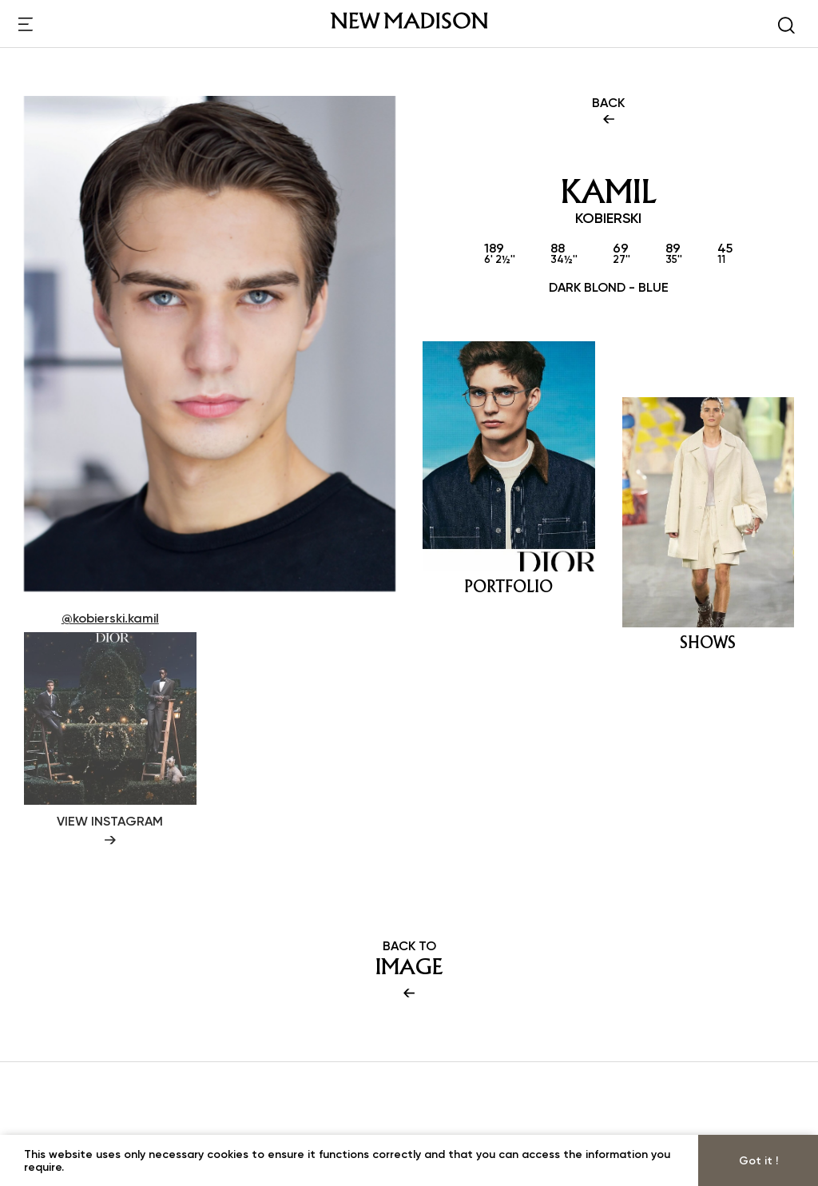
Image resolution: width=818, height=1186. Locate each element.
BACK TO (409, 970)
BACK (608, 111)
